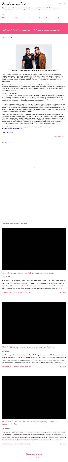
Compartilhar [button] (58, 137)
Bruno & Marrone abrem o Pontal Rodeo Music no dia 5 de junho (28, 273)
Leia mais (63, 292)
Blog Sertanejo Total (14, 4)
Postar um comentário (22, 292)
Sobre (29, 18)
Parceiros (39, 18)
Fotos (48, 18)
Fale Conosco (19, 18)
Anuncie (57, 18)
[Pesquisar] (60, 3)
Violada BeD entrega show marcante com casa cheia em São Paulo (28, 347)
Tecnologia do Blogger (34, 454)
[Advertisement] (34, 204)
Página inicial (6, 18)
